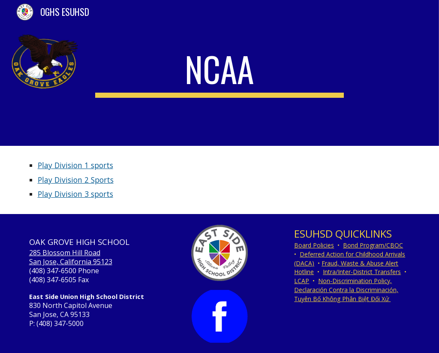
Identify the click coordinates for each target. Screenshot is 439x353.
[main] (219, 73)
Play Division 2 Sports (76, 180)
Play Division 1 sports (75, 165)
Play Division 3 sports (75, 194)
